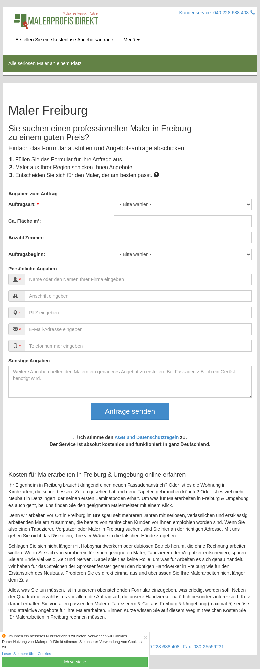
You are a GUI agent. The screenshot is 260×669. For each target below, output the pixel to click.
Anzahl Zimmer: (26, 237)
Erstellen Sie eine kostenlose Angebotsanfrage (64, 39)
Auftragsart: (23, 204)
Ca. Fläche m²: (24, 221)
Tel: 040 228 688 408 (157, 646)
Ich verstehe (75, 662)
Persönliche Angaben (32, 268)
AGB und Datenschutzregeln (147, 437)
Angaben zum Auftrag (33, 193)
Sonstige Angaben (29, 360)
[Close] (146, 637)
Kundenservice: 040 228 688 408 (217, 12)
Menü (132, 39)
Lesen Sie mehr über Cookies (26, 654)
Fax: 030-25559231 (203, 646)
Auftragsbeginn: (26, 254)
